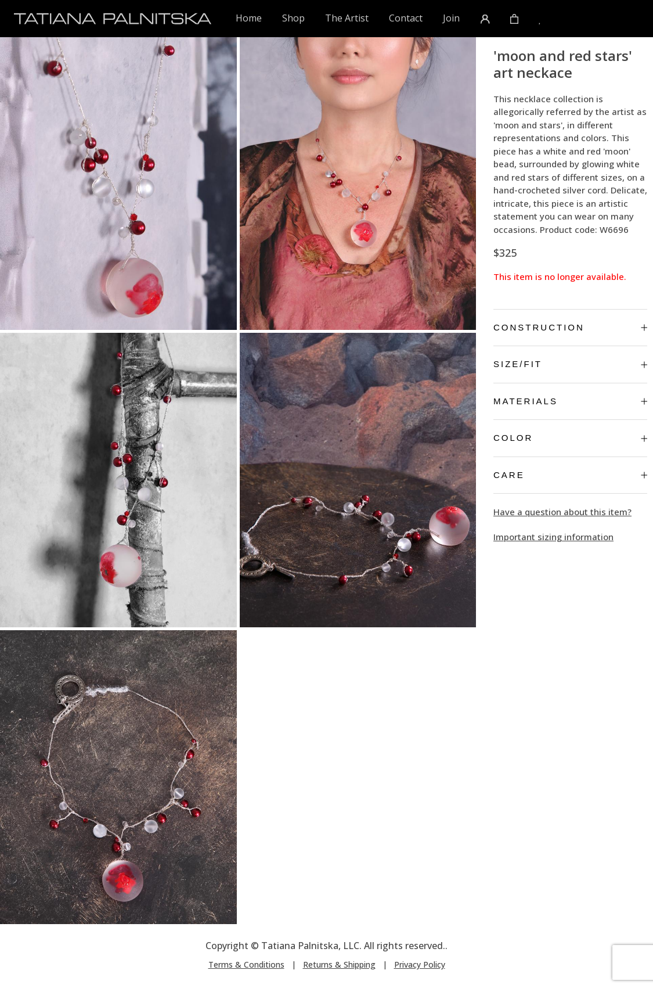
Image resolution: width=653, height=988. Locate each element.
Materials (570, 401)
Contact (406, 18)
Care (570, 475)
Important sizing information (553, 536)
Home (249, 17)
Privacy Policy (419, 964)
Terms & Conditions (246, 964)
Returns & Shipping (339, 964)
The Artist (347, 18)
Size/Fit (570, 364)
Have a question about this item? (562, 512)
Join (451, 18)
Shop (293, 18)
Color (570, 438)
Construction (570, 327)
